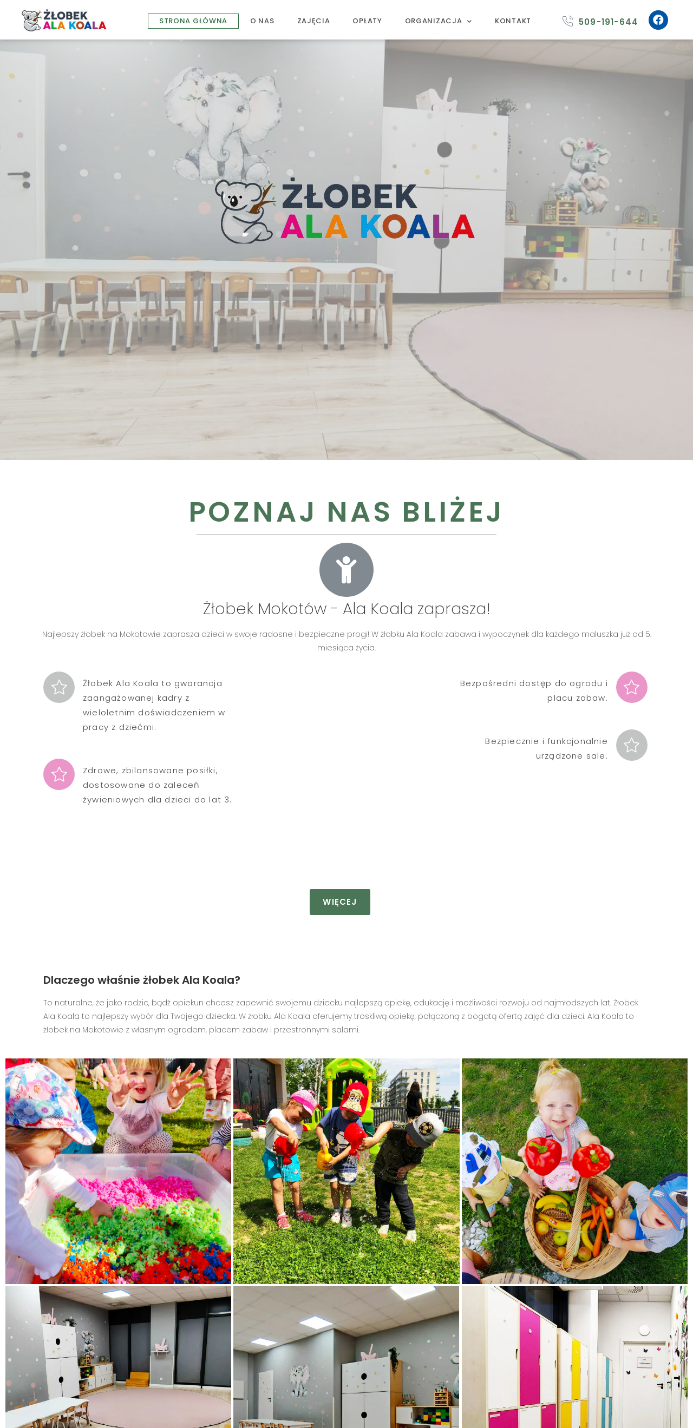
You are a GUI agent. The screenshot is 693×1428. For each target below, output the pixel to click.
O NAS (262, 21)
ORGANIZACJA (438, 21)
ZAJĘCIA (313, 21)
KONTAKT (513, 21)
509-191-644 (608, 22)
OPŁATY (367, 21)
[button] (340, 902)
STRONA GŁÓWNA (193, 21)
